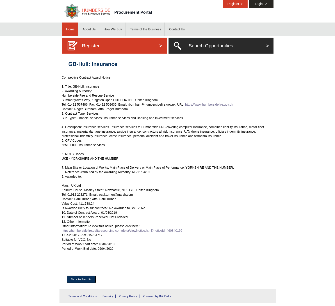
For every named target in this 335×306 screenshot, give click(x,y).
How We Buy (113, 29)
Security (108, 296)
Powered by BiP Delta (157, 296)
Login (261, 4)
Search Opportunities (229, 46)
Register (235, 4)
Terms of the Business (145, 29)
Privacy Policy (128, 296)
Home (70, 29)
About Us (89, 29)
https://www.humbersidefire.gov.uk (209, 104)
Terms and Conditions (82, 296)
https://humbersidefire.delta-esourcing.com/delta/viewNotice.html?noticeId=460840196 (122, 230)
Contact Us (177, 29)
